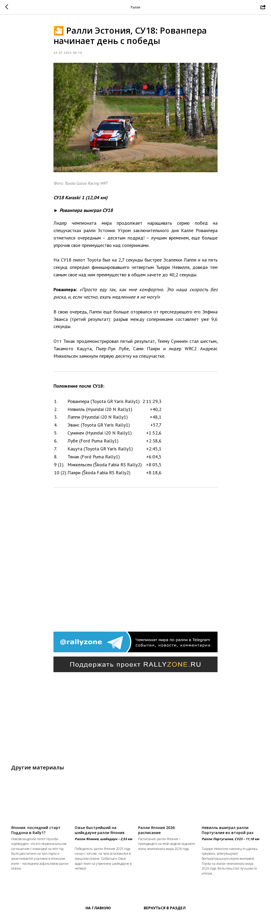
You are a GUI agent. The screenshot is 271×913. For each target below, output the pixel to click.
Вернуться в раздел (165, 907)
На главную (98, 907)
